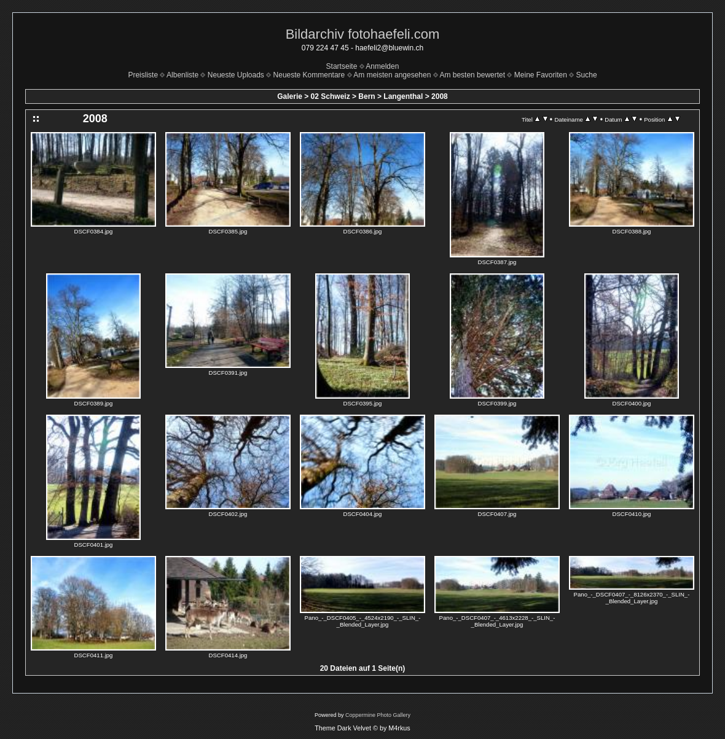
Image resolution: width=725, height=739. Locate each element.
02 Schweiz (330, 96)
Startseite (342, 66)
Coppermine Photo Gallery (377, 715)
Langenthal (403, 96)
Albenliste (182, 75)
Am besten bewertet (472, 75)
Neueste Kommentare (309, 75)
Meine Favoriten (540, 75)
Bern (366, 96)
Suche (586, 75)
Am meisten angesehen (392, 75)
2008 (439, 96)
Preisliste (143, 75)
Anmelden (382, 66)
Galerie (289, 96)
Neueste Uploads (236, 75)
